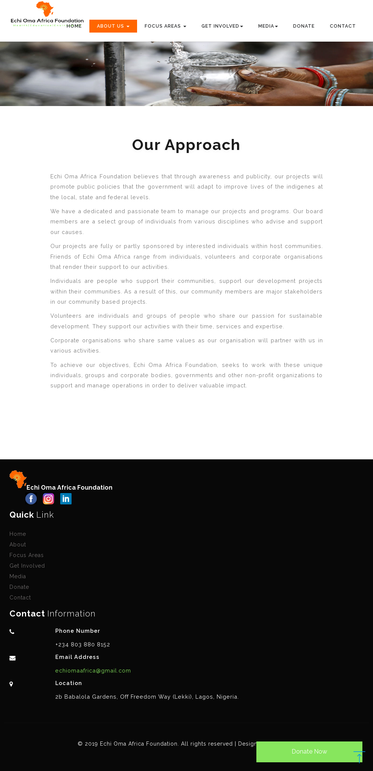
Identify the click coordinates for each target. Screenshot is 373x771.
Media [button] (268, 26)
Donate (304, 26)
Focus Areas (26, 555)
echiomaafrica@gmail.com (93, 670)
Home (74, 26)
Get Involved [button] (222, 26)
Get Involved (27, 566)
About (17, 545)
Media (17, 576)
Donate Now (309, 751)
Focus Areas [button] (165, 26)
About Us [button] (113, 26)
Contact (343, 26)
